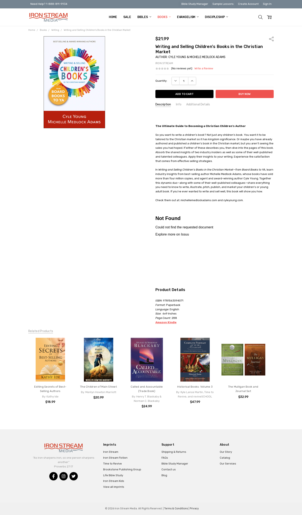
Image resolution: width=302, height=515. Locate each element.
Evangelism (188, 17)
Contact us (168, 469)
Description (163, 104)
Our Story (226, 451)
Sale (127, 17)
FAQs (164, 457)
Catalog (225, 457)
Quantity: (161, 80)
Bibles (144, 17)
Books (164, 17)
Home (113, 17)
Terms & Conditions (176, 508)
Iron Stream (110, 451)
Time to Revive (112, 463)
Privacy (194, 508)
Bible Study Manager (194, 3)
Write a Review (203, 68)
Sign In (267, 3)
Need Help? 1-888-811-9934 (48, 3)
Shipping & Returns (173, 451)
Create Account (248, 3)
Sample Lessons (223, 3)
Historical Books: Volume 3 (195, 386)
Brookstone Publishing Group (122, 469)
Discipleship (216, 17)
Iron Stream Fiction (115, 457)
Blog (164, 475)
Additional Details (198, 104)
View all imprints (113, 486)
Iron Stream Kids (113, 481)
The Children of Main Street (98, 386)
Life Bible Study (113, 475)
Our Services (228, 463)
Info (178, 104)
